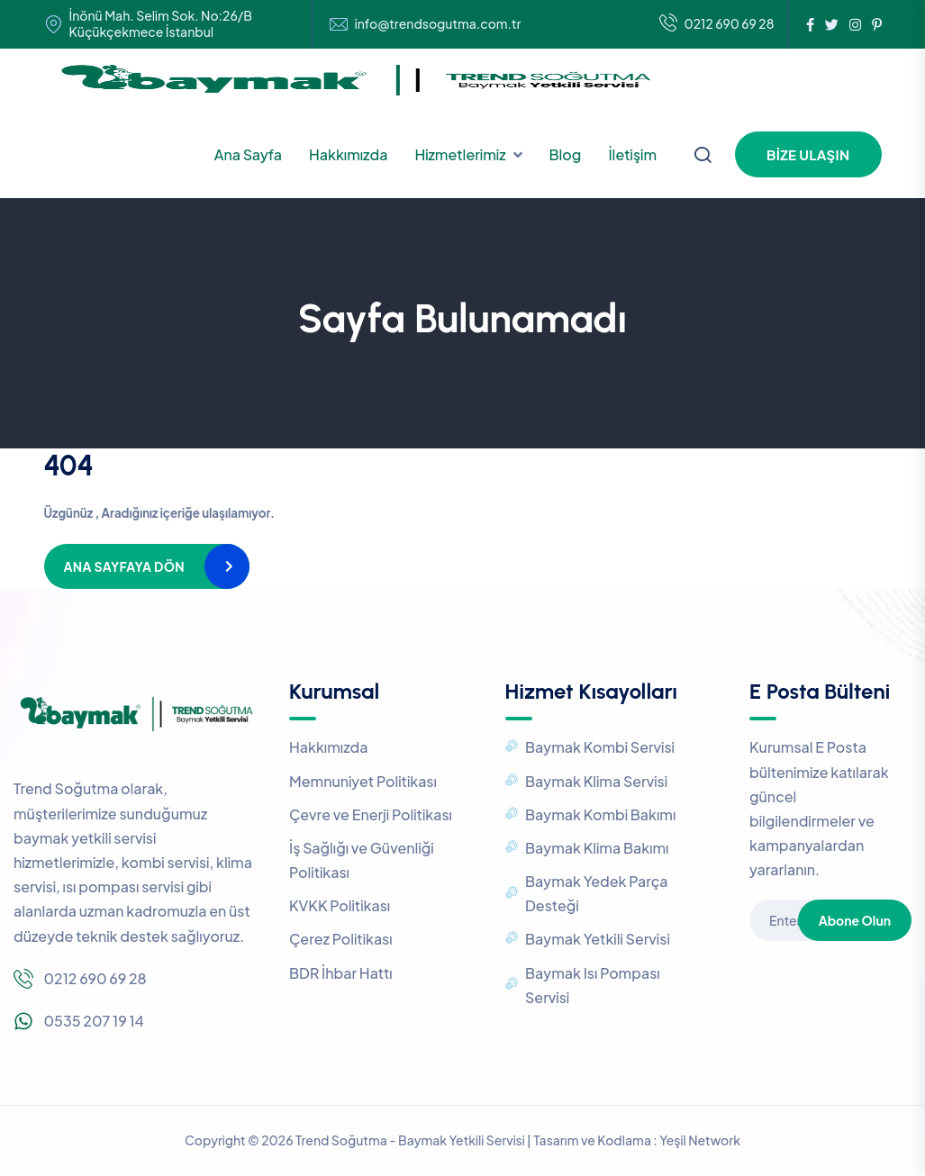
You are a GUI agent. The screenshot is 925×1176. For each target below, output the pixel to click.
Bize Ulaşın (807, 154)
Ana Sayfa (248, 154)
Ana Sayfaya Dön (124, 566)
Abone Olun (855, 920)
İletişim (632, 154)
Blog (565, 154)
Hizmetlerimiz (459, 154)
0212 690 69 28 (717, 24)
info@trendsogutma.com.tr (438, 24)
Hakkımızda (348, 154)
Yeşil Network (699, 1140)
